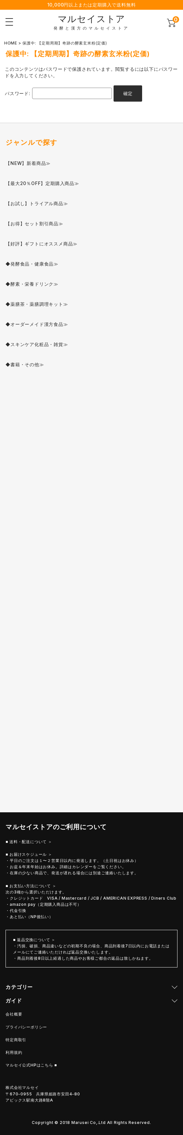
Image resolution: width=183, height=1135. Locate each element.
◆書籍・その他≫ (25, 364)
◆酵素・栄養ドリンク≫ (32, 284)
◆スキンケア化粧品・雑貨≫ (37, 344)
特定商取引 (16, 1039)
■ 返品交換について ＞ (34, 939)
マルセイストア (92, 18)
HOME (10, 43)
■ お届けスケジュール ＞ (29, 854)
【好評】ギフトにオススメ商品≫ (42, 243)
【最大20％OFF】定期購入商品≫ (42, 183)
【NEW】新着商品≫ (28, 163)
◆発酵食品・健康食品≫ (32, 264)
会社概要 (14, 1014)
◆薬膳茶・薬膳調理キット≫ (37, 304)
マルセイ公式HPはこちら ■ (31, 1065)
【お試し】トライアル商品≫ (37, 203)
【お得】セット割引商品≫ (34, 223)
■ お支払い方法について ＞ (31, 885)
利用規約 (14, 1052)
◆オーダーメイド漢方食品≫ (37, 324)
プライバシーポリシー (26, 1027)
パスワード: (58, 93)
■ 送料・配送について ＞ (29, 841)
